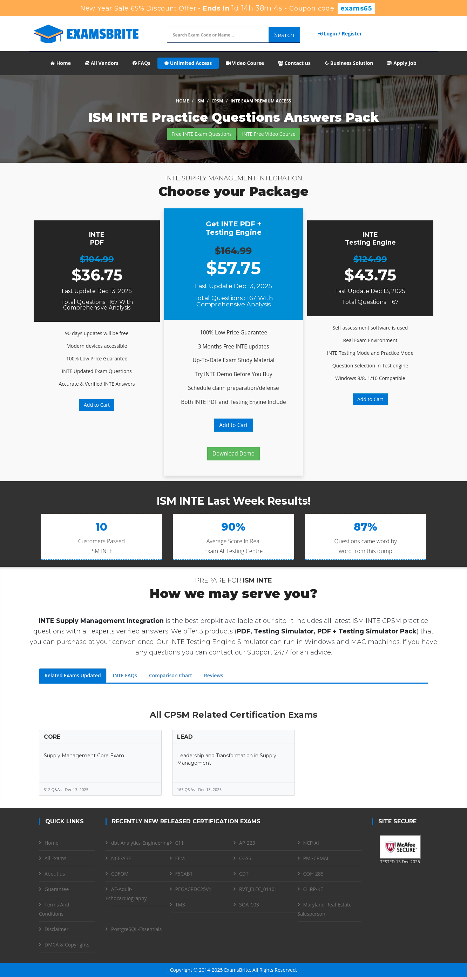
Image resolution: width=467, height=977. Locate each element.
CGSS (245, 858)
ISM (200, 101)
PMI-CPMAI (316, 858)
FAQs (141, 63)
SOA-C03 (249, 904)
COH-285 (313, 873)
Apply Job (402, 63)
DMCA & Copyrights (67, 944)
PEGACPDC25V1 (193, 889)
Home (60, 63)
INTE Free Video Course (268, 134)
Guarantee (57, 889)
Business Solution (349, 63)
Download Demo (233, 453)
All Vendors (102, 63)
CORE (52, 736)
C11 (179, 842)
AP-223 (247, 842)
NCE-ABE (121, 858)
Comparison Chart (170, 675)
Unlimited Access (188, 63)
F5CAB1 (184, 873)
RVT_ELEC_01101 (258, 889)
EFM (180, 858)
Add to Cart (97, 404)
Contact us (294, 63)
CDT (244, 873)
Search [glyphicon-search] (284, 35)
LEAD (185, 736)
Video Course (245, 63)
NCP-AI (311, 842)
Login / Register (340, 33)
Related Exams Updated (73, 675)
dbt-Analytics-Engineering (140, 842)
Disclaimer (56, 929)
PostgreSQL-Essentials (136, 929)
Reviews (213, 675)
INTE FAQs (125, 675)
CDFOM (120, 873)
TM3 (180, 904)
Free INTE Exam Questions (201, 134)
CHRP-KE (313, 889)
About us (55, 873)
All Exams (55, 858)
